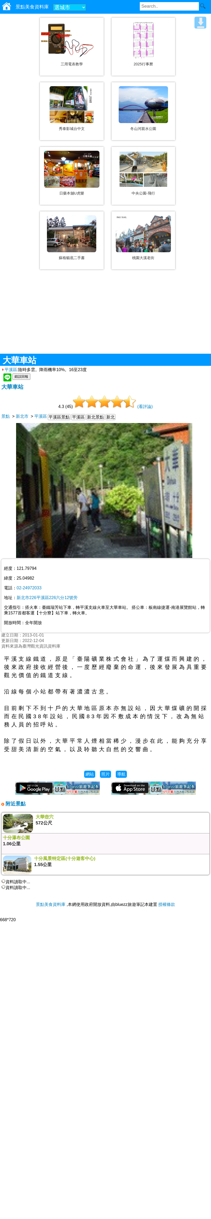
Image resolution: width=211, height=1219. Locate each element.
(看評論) (145, 406)
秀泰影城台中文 (72, 129)
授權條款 (166, 904)
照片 (105, 774)
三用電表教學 (72, 64)
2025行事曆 (143, 64)
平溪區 (9, 369)
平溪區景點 (59, 417)
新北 (110, 417)
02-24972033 (29, 588)
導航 (121, 774)
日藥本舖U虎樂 (71, 193)
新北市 (22, 416)
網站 (89, 774)
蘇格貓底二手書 (72, 258)
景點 (5, 416)
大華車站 (12, 387)
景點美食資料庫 (50, 904)
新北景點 (95, 417)
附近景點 (15, 804)
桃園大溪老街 (143, 258)
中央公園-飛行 (143, 193)
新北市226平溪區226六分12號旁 (47, 597)
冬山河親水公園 (143, 129)
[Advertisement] (105, 315)
